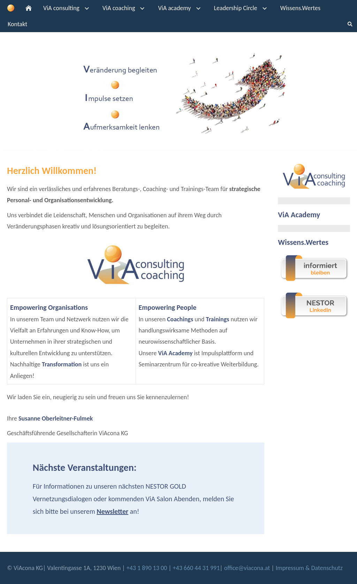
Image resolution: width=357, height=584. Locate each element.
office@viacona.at (247, 568)
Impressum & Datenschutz (309, 568)
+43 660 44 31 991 (196, 568)
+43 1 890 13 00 (148, 568)
